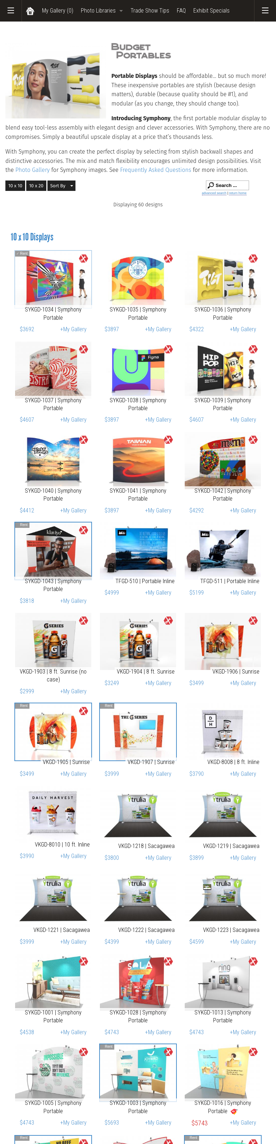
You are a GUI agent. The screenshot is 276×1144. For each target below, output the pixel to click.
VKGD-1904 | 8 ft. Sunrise (146, 671)
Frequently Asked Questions (156, 170)
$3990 (27, 856)
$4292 (196, 510)
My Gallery (57, 10)
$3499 (196, 683)
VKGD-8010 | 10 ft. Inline (62, 844)
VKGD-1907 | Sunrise (151, 762)
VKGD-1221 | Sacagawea (61, 930)
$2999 (27, 691)
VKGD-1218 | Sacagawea (146, 846)
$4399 (112, 941)
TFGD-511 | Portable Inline (229, 581)
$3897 (112, 329)
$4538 (27, 1032)
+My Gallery (73, 329)
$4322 (196, 329)
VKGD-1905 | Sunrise (66, 762)
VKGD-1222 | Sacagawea (146, 930)
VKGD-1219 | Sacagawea (231, 846)
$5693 (112, 1122)
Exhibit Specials (211, 10)
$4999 (112, 592)
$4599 (196, 941)
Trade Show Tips (149, 10)
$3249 (112, 683)
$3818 (27, 600)
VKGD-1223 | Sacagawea (231, 930)
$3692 (27, 329)
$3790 (196, 773)
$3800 (112, 857)
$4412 (27, 510)
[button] (61, 185)
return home (238, 193)
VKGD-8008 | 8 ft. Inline (233, 762)
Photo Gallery (32, 170)
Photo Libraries (98, 10)
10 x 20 (36, 185)
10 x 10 (15, 185)
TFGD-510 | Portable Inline (145, 581)
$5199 (196, 592)
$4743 (112, 1032)
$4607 (27, 419)
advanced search (214, 193)
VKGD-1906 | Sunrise (235, 671)
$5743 (200, 1123)
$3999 (112, 773)
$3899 (196, 857)
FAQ (181, 10)
